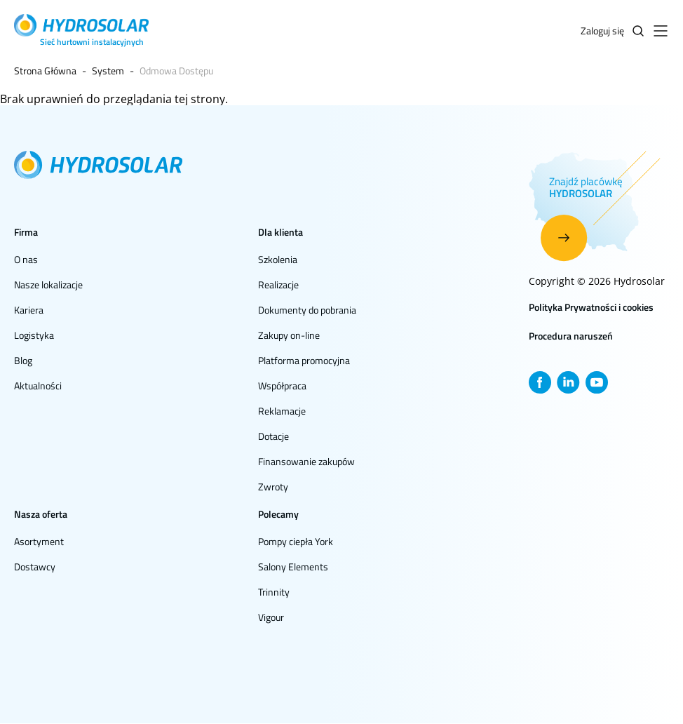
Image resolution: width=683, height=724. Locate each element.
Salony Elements (293, 566)
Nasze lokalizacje (48, 284)
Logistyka (34, 335)
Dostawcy (34, 566)
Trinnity (274, 591)
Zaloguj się (602, 30)
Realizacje (278, 284)
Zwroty (273, 486)
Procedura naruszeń (571, 335)
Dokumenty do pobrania (307, 309)
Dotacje (273, 436)
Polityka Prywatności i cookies (591, 307)
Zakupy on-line (289, 335)
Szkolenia (277, 259)
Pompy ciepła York (295, 541)
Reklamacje (282, 410)
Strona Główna (45, 70)
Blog (23, 360)
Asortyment (39, 541)
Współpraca (282, 385)
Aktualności (38, 385)
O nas (26, 259)
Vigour (271, 617)
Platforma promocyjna (304, 360)
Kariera (28, 309)
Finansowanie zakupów (306, 461)
